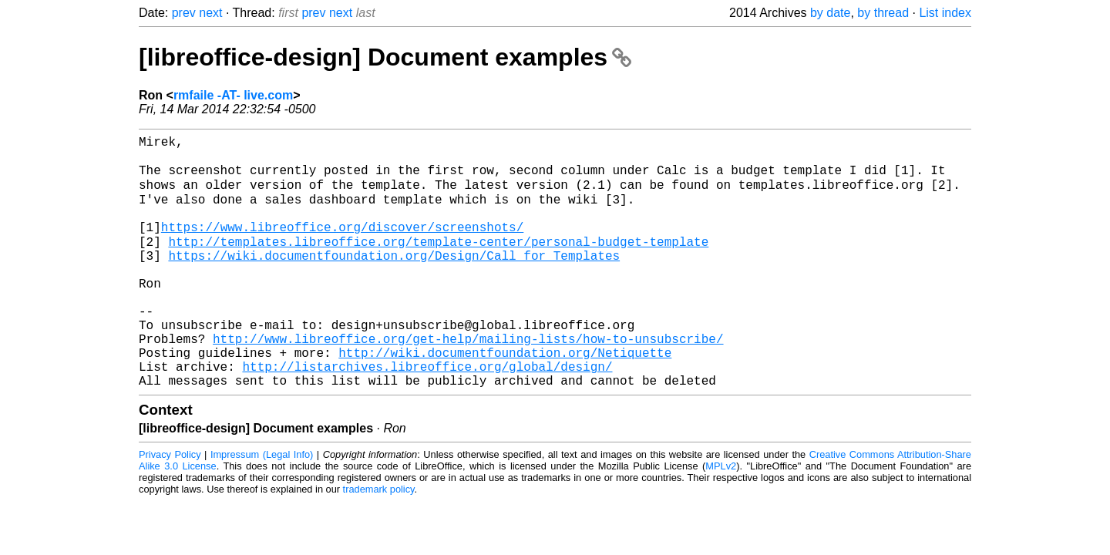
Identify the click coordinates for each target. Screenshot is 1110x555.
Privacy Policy (170, 507)
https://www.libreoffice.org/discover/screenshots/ (342, 245)
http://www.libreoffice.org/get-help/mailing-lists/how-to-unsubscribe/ (468, 381)
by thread (883, 12)
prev (184, 12)
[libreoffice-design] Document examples (385, 57)
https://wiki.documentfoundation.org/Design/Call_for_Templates (394, 279)
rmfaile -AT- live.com (233, 95)
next (210, 12)
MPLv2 (720, 518)
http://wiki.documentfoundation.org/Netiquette (504, 398)
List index (945, 12)
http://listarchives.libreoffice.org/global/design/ (427, 415)
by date (830, 12)
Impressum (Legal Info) (261, 507)
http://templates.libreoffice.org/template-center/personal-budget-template (438, 262)
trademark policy (379, 541)
